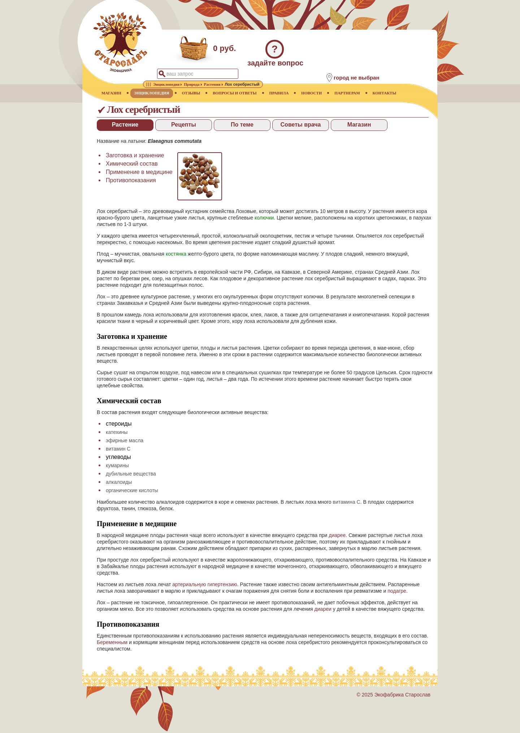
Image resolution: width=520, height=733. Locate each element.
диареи (323, 609)
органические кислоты (132, 490)
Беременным (112, 642)
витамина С (346, 502)
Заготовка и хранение (135, 155)
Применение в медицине (139, 172)
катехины (116, 432)
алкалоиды (119, 482)
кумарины (117, 465)
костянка (176, 254)
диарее (337, 535)
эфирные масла (124, 440)
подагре (396, 591)
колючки (264, 218)
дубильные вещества (131, 474)
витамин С (118, 449)
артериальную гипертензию (204, 584)
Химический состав (132, 164)
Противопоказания (131, 180)
